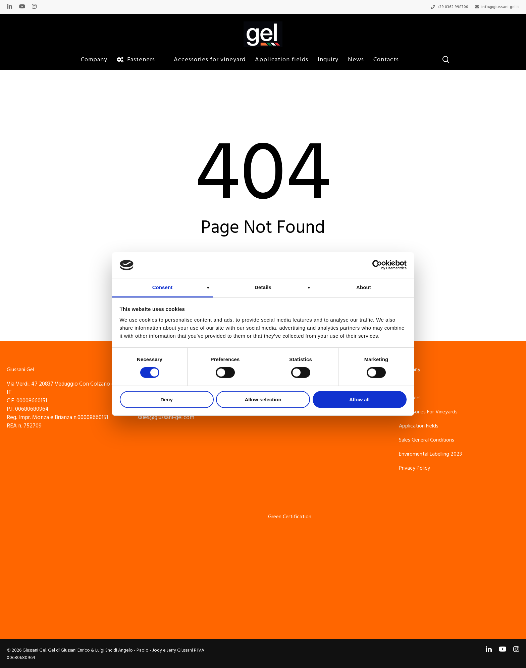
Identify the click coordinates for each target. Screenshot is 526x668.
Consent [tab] (162, 287)
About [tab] (363, 287)
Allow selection (263, 399)
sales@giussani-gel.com (166, 417)
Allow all (359, 399)
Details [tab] (263, 287)
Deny (166, 399)
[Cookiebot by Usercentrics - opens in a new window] (377, 265)
